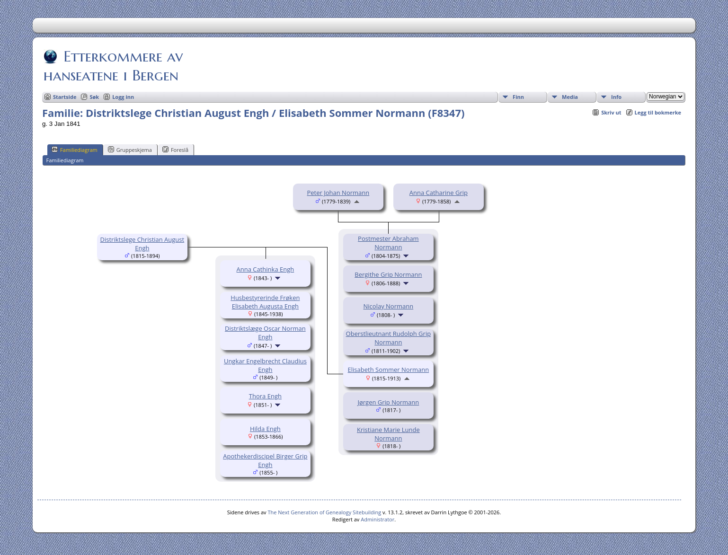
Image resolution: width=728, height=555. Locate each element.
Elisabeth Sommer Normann (388, 369)
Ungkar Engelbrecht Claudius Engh (265, 365)
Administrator (377, 519)
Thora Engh (265, 396)
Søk (94, 96)
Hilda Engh (265, 428)
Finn (518, 96)
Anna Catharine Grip (438, 192)
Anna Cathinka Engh (265, 269)
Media (570, 96)
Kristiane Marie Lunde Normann (388, 433)
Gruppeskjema (130, 149)
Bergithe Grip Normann (388, 274)
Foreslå (175, 149)
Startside (65, 96)
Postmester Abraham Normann (388, 242)
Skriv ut (611, 112)
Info (616, 96)
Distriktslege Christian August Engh (142, 243)
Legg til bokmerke (658, 112)
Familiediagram (75, 149)
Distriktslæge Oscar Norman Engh (265, 332)
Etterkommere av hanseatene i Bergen (113, 66)
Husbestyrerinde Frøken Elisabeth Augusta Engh (265, 301)
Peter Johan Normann (338, 192)
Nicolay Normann (389, 306)
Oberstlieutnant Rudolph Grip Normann (388, 337)
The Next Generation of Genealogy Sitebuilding (324, 512)
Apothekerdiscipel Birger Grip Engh (265, 460)
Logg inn (123, 96)
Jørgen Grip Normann (388, 402)
